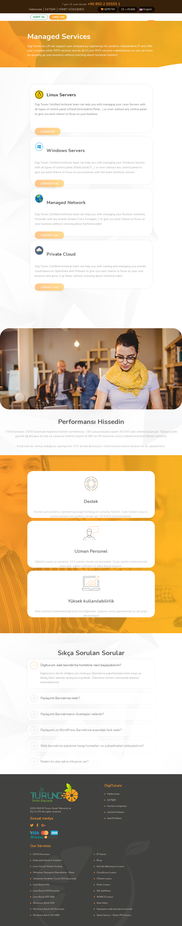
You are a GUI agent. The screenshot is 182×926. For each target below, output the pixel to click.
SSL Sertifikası (104, 890)
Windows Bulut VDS (43, 902)
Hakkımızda (35, 9)
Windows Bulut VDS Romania (48, 909)
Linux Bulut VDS (41, 884)
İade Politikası (114, 818)
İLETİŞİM (50, 9)
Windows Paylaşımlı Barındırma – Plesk (53, 872)
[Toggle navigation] (151, 22)
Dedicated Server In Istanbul (47, 860)
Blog (99, 860)
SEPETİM (108, 9)
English (145, 9)
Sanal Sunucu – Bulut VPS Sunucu (114, 915)
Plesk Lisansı (103, 884)
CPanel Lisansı (104, 878)
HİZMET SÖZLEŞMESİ (71, 9)
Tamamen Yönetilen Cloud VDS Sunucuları (54, 878)
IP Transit (101, 854)
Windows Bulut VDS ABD (46, 915)
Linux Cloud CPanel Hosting (47, 866)
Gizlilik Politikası (115, 812)
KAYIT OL (39, 17)
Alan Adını (102, 902)
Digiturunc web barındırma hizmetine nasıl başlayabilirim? (80, 680)
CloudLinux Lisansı (106, 872)
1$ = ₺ (128, 9)
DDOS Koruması (41, 854)
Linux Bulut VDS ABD (44, 896)
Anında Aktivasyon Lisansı (110, 866)
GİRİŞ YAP (58, 17)
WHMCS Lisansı (105, 896)
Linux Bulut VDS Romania (46, 890)
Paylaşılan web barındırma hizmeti (114, 909)
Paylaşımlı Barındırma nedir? (60, 711)
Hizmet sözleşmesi (117, 806)
